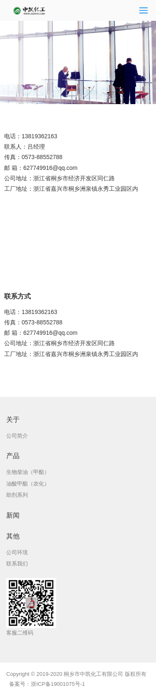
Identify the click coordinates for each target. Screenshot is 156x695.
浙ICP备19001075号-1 (58, 684)
